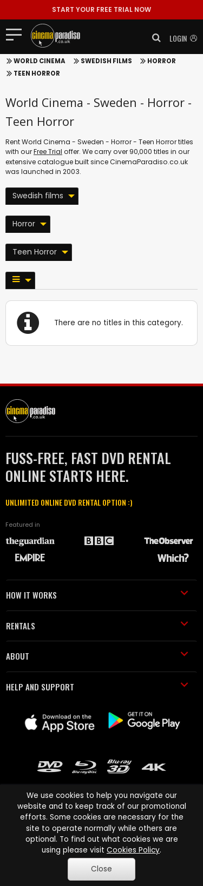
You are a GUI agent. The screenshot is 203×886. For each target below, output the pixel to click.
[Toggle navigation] (17, 34)
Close (101, 869)
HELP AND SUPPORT (97, 687)
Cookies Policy (133, 850)
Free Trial (48, 151)
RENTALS (97, 626)
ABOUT (97, 656)
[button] (153, 38)
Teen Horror (37, 73)
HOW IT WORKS (97, 595)
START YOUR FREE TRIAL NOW (101, 9)
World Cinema (40, 61)
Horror (161, 61)
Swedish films (106, 61)
